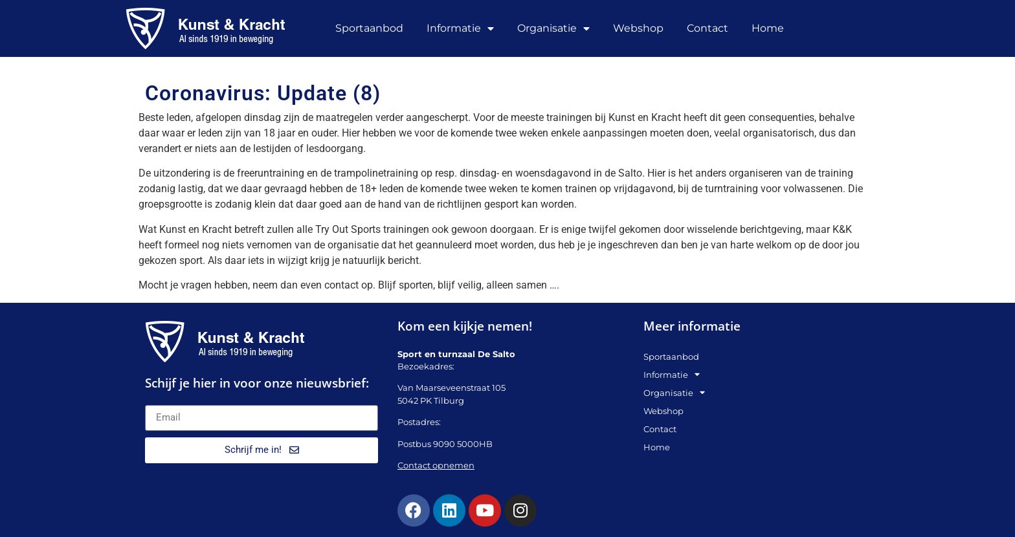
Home (768, 28)
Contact (707, 28)
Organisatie (553, 28)
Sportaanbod (369, 28)
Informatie (460, 28)
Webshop (638, 28)
